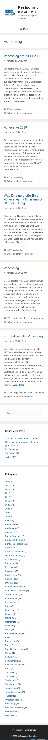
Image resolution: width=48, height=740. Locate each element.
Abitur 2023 (10, 457)
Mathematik (10, 622)
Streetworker (11, 684)
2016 (7, 497)
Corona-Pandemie (14, 551)
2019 (9, 177)
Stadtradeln (10, 680)
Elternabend (11, 559)
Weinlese (9, 715)
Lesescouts (10, 610)
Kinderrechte (11, 598)
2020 (9, 109)
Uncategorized (12, 700)
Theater (9, 696)
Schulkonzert (11, 661)
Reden (8, 653)
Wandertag (10, 711)
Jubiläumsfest (11, 594)
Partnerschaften (12, 633)
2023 (7, 516)
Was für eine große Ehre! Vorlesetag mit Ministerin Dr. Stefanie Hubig (24, 199)
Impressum (17, 730)
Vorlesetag (18, 109)
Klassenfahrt (11, 602)
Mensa (8, 625)
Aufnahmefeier (12, 524)
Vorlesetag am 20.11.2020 (22, 56)
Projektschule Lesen (22, 318)
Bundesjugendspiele (15, 544)
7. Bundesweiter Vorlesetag (23, 336)
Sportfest (9, 672)
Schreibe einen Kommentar (20, 113)
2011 (9, 318)
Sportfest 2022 (12, 453)
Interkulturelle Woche (15, 590)
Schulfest (9, 657)
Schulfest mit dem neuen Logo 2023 (22, 438)
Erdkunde (9, 563)
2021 (7, 509)
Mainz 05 (9, 618)
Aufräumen (10, 528)
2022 (7, 513)
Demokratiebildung (14, 555)
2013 (7, 493)
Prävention (10, 641)
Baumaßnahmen (13, 536)
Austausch (10, 532)
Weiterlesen (19, 101)
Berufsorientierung (14, 540)
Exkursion (10, 567)
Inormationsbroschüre (15, 587)
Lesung (8, 614)
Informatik (10, 583)
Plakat (8, 637)
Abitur (8, 520)
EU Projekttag (12, 449)
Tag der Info (11, 688)
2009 (7, 481)
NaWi (7, 629)
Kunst (8, 606)
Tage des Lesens (13, 692)
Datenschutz (30, 730)
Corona (8, 548)
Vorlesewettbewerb (14, 707)
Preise (8, 645)
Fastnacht (10, 571)
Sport (7, 668)
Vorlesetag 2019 (15, 127)
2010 (9, 393)
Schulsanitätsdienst (14, 664)
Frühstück (10, 579)
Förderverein (11, 575)
